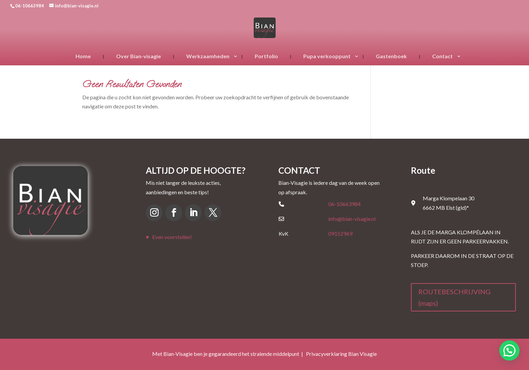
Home (83, 56)
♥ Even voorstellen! (169, 237)
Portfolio (266, 56)
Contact (442, 56)
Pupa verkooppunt (327, 56)
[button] (509, 350)
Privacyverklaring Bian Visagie (341, 353)
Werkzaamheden (207, 56)
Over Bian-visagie (138, 56)
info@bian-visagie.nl (351, 218)
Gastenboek (391, 56)
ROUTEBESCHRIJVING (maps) (454, 297)
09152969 (340, 233)
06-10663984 (344, 204)
